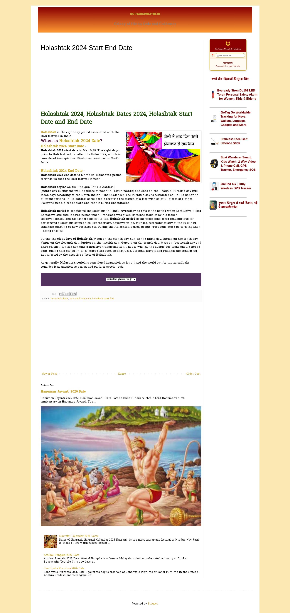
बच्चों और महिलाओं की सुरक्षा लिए (230, 78)
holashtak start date (103, 298)
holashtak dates (59, 298)
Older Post (193, 374)
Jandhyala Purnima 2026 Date (64, 568)
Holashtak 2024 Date (79, 141)
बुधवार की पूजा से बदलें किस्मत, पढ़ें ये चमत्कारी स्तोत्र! (237, 204)
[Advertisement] (121, 81)
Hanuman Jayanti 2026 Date (63, 392)
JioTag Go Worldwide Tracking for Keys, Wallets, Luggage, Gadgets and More (236, 118)
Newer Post (49, 374)
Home (122, 374)
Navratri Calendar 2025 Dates (79, 536)
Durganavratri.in (145, 14)
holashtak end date (80, 298)
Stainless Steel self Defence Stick (234, 141)
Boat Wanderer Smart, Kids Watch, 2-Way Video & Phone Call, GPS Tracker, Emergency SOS (238, 163)
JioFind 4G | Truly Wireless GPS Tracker (236, 186)
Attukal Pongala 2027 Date (61, 555)
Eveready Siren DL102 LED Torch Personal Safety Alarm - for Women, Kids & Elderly (237, 94)
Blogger (153, 604)
